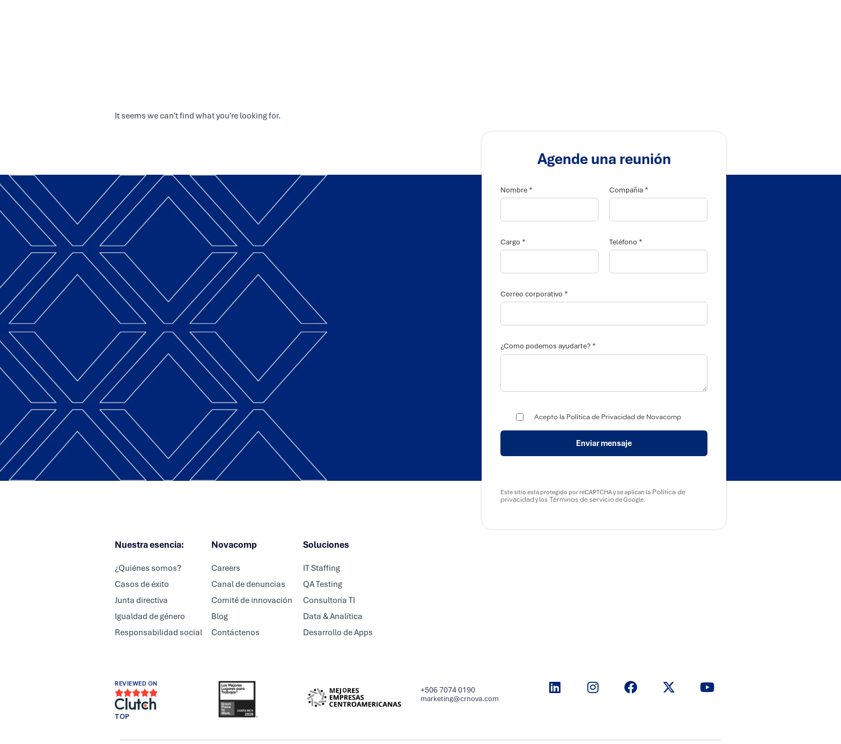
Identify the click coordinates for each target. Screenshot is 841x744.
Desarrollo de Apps (338, 632)
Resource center (567, 18)
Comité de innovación (251, 600)
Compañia (628, 190)
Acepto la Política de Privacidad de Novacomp (607, 417)
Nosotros (504, 18)
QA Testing (322, 584)
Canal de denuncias (248, 584)
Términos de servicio (581, 499)
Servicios (361, 18)
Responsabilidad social (158, 632)
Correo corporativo (534, 294)
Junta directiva (141, 600)
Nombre (516, 190)
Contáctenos (235, 632)
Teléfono (626, 242)
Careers (456, 18)
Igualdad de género (150, 616)
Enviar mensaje (604, 443)
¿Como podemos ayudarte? (548, 346)
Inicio (317, 18)
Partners (410, 18)
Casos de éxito (142, 584)
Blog (219, 616)
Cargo (513, 242)
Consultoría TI (329, 600)
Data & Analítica (333, 616)
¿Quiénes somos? (148, 568)
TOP (122, 716)
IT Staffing (321, 568)
